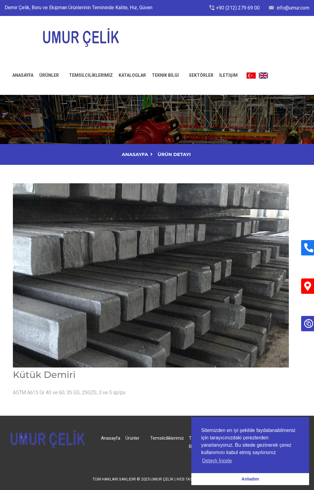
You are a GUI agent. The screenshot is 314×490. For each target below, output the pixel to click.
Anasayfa (110, 438)
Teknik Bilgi (165, 75)
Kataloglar (132, 75)
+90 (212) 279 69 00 (238, 8)
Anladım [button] (250, 478)
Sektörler (201, 75)
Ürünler (49, 75)
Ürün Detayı (174, 154)
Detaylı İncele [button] (217, 460)
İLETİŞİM (228, 75)
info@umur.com (292, 8)
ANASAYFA (22, 75)
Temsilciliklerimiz (91, 75)
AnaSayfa (135, 154)
